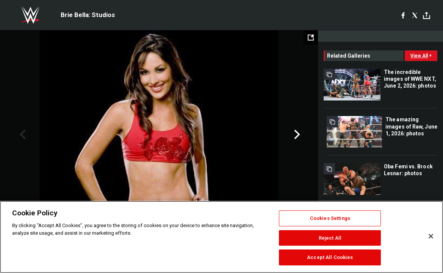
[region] (221, 237)
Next (296, 134)
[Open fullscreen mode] (311, 37)
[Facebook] (403, 15)
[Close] (431, 236)
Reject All (330, 238)
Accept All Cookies (330, 257)
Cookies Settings (330, 218)
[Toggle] (426, 15)
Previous (21, 134)
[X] (415, 15)
